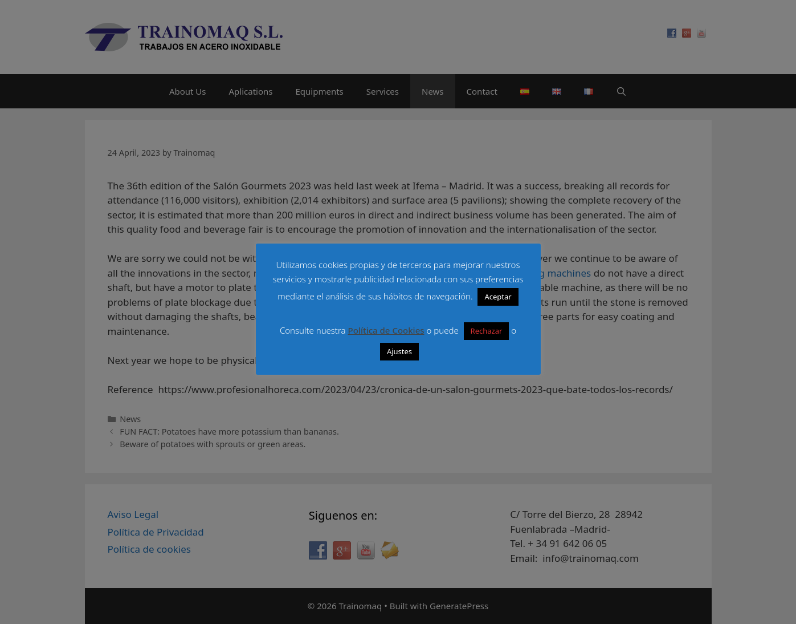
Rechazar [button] (487, 331)
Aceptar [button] (497, 296)
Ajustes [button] (399, 351)
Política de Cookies (386, 330)
